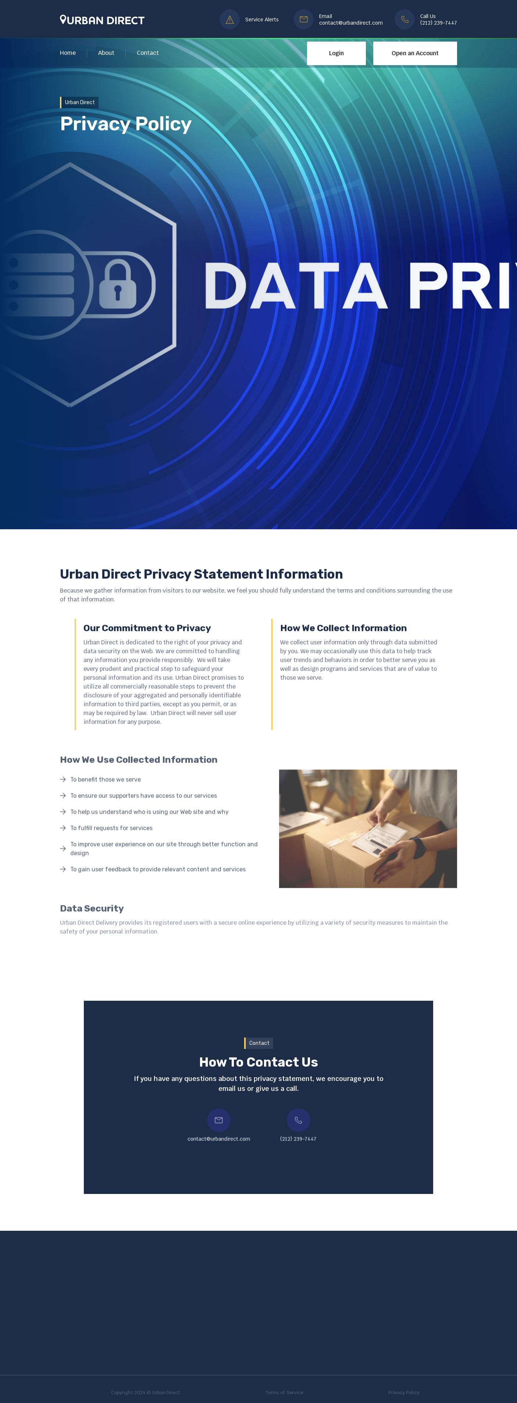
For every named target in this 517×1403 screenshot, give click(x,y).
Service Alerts (262, 19)
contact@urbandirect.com (351, 23)
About (106, 53)
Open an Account (415, 53)
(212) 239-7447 (438, 23)
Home (68, 53)
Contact (148, 53)
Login (336, 53)
